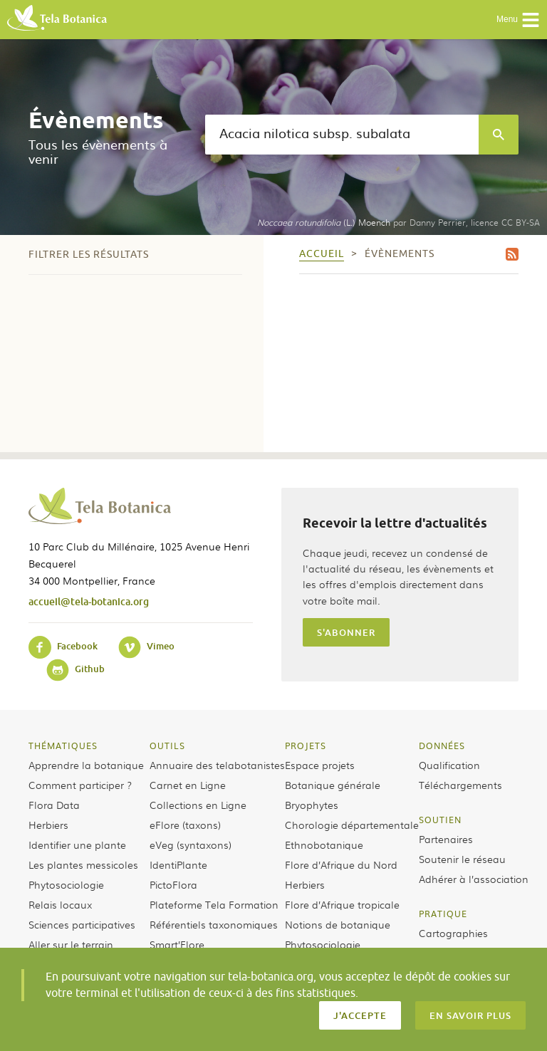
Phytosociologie (66, 884)
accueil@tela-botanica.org (88, 601)
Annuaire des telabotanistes (217, 765)
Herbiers (48, 824)
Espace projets (320, 765)
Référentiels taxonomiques (214, 924)
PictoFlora (173, 884)
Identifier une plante (77, 844)
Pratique (443, 913)
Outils (167, 745)
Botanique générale (332, 785)
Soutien (440, 819)
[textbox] (342, 135)
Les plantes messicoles (83, 864)
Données (442, 745)
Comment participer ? (80, 785)
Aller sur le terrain (70, 944)
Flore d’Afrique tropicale (342, 904)
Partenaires (446, 839)
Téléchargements (460, 785)
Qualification (449, 765)
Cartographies (453, 933)
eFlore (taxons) (185, 824)
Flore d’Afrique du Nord (341, 864)
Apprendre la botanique (86, 765)
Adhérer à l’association (473, 879)
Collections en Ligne (198, 805)
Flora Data (54, 805)
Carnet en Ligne (188, 785)
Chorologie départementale (352, 824)
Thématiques (63, 745)
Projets (305, 745)
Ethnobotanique (324, 844)
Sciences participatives (81, 924)
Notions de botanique (337, 924)
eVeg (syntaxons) (190, 844)
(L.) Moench (323, 222)
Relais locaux (60, 904)
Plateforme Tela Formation (214, 904)
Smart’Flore (177, 944)
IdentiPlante (178, 864)
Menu (518, 20)
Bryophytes (311, 805)
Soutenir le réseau (462, 859)
